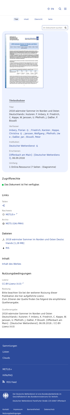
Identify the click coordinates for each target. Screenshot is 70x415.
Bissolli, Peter (33, 137)
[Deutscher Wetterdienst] (34, 156)
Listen (6, 352)
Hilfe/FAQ (7, 375)
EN (52, 9)
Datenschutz (49, 409)
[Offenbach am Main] (20, 155)
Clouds (6, 358)
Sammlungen (10, 346)
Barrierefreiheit (33, 409)
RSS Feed (11, 382)
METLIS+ (7, 369)
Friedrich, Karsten (40, 130)
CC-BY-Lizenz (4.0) (12, 284)
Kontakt (6, 409)
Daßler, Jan (18, 137)
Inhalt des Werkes (11, 264)
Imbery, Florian (17, 130)
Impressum (18, 409)
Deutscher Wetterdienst (22, 146)
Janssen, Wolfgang (34, 133)
